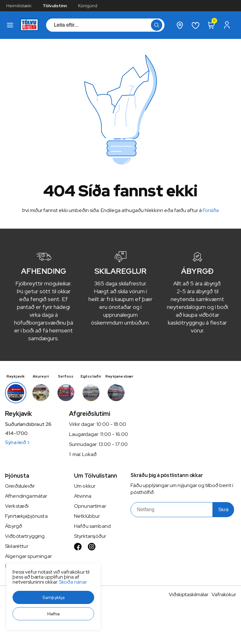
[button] (53, 597)
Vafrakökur (224, 594)
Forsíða (211, 210)
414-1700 (16, 433)
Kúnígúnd (87, 5)
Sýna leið (17, 442)
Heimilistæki (18, 5)
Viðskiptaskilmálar (188, 594)
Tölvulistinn (55, 5)
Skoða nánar (73, 582)
